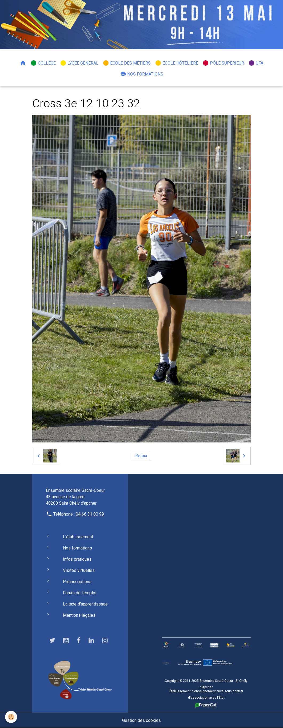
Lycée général (79, 63)
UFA (255, 63)
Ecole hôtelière (176, 63)
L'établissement (78, 536)
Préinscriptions (77, 581)
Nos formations (141, 74)
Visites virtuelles (79, 570)
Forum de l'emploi (79, 592)
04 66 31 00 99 (90, 514)
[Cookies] (11, 717)
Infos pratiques (77, 559)
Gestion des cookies (141, 720)
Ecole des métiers (127, 63)
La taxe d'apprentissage (85, 604)
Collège (43, 63)
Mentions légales (79, 615)
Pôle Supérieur (223, 63)
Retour (141, 455)
